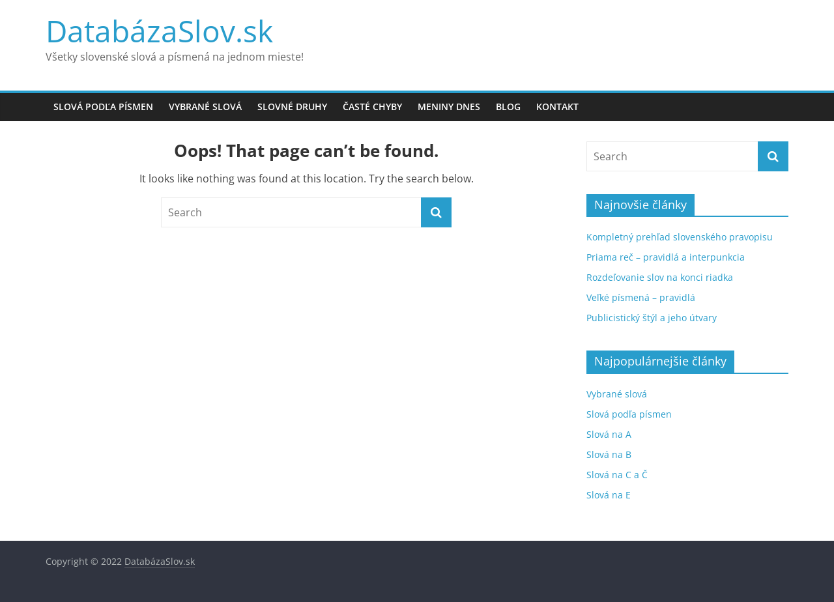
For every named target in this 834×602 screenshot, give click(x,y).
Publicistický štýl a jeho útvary (651, 317)
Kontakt (557, 106)
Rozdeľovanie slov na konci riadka (659, 277)
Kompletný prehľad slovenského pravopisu (679, 237)
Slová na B (608, 454)
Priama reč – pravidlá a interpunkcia (665, 257)
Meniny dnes (449, 106)
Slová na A (608, 434)
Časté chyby (372, 106)
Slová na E (608, 495)
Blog (508, 106)
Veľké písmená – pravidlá (640, 297)
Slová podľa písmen (103, 106)
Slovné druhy (292, 106)
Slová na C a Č (617, 474)
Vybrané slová (205, 106)
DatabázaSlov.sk (159, 30)
